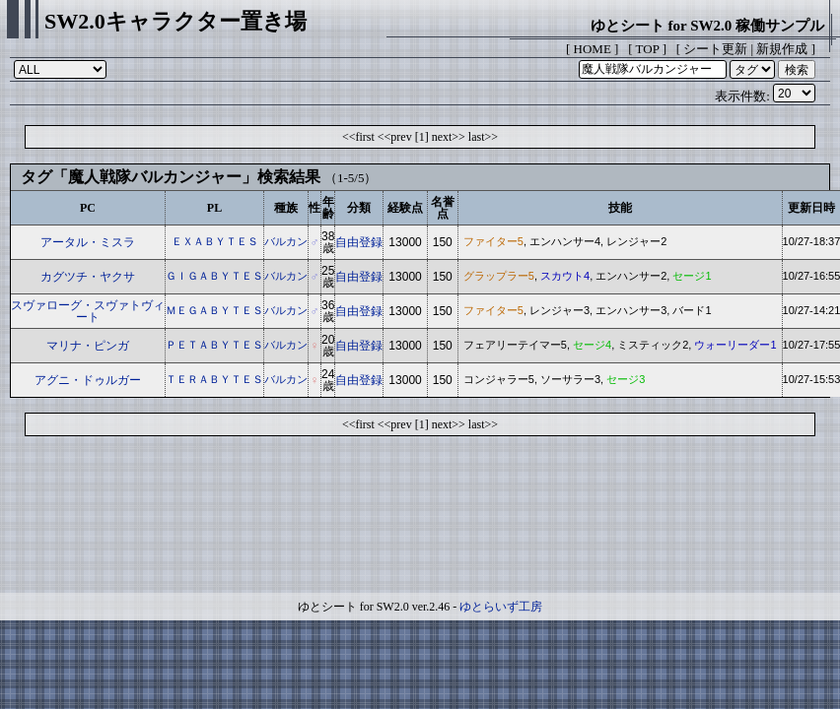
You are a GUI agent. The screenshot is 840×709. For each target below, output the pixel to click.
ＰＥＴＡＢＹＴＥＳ (214, 345)
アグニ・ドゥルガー (88, 380)
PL (214, 208)
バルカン (286, 241)
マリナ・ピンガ (87, 346)
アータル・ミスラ (87, 242)
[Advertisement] (420, 519)
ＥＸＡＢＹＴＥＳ (215, 241)
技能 (620, 208)
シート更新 (715, 48)
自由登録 (359, 242)
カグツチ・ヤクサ (87, 277)
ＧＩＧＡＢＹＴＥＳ (214, 276)
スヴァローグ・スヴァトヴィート (88, 311)
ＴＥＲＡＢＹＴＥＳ (214, 379)
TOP (648, 48)
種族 (286, 208)
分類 (359, 208)
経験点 (405, 208)
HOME (592, 48)
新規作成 (781, 48)
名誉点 (443, 208)
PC (88, 208)
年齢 (328, 208)
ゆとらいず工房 (500, 606)
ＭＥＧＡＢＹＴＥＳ (214, 310)
